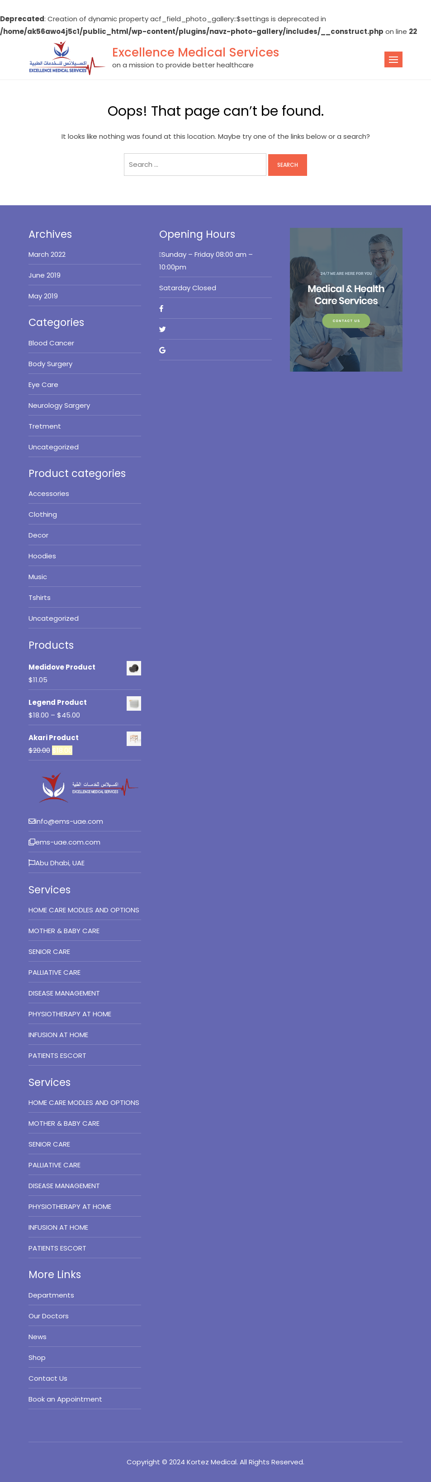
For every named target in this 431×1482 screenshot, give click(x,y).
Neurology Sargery (59, 405)
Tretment (44, 426)
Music (37, 576)
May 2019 (43, 296)
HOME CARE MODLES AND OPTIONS (83, 910)
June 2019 (44, 275)
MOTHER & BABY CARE (63, 930)
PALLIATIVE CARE (54, 972)
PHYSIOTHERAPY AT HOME (69, 1014)
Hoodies (42, 556)
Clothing (42, 514)
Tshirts (39, 597)
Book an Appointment (65, 1399)
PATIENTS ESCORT (57, 1055)
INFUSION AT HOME (58, 1034)
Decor (38, 535)
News (37, 1336)
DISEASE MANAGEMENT (64, 993)
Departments (51, 1295)
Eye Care (43, 384)
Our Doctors (48, 1316)
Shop (37, 1357)
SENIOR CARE (49, 951)
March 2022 (47, 254)
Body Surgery (50, 363)
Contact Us (47, 1378)
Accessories (48, 493)
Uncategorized (53, 447)
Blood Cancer (51, 343)
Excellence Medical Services (195, 52)
